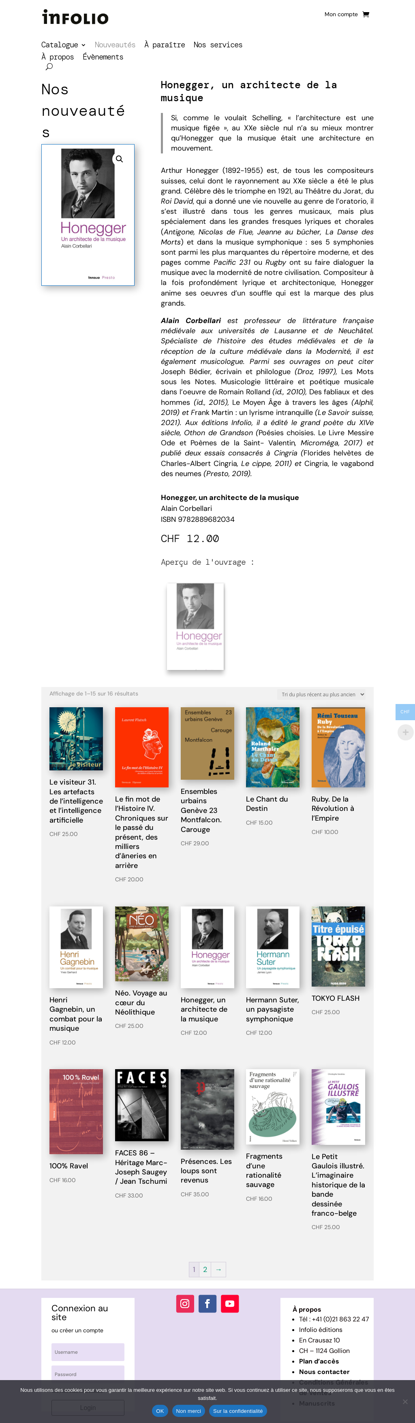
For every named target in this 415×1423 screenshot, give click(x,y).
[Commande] (321, 688)
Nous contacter (324, 1365)
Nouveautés (115, 46)
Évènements (103, 58)
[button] (119, 159)
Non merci (188, 1411)
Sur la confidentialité (238, 1411)
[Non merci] (405, 1401)
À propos (57, 58)
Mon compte (341, 14)
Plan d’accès (319, 1355)
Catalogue (59, 46)
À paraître (164, 46)
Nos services (218, 46)
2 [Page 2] (205, 1263)
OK (160, 1411)
